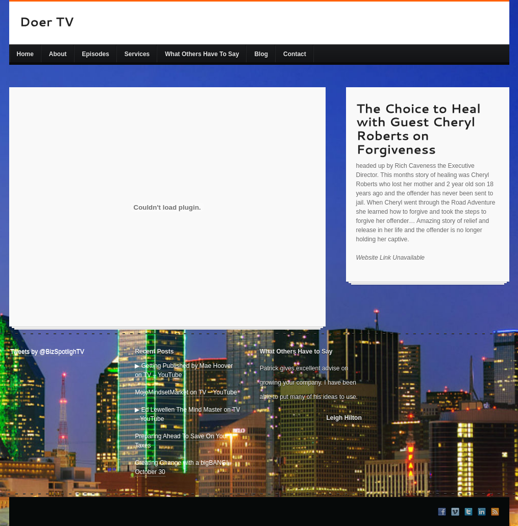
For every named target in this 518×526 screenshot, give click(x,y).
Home (25, 54)
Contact (294, 54)
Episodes (95, 54)
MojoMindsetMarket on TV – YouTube (186, 392)
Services (137, 54)
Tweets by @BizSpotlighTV (47, 351)
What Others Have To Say (202, 54)
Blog (261, 54)
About (58, 54)
